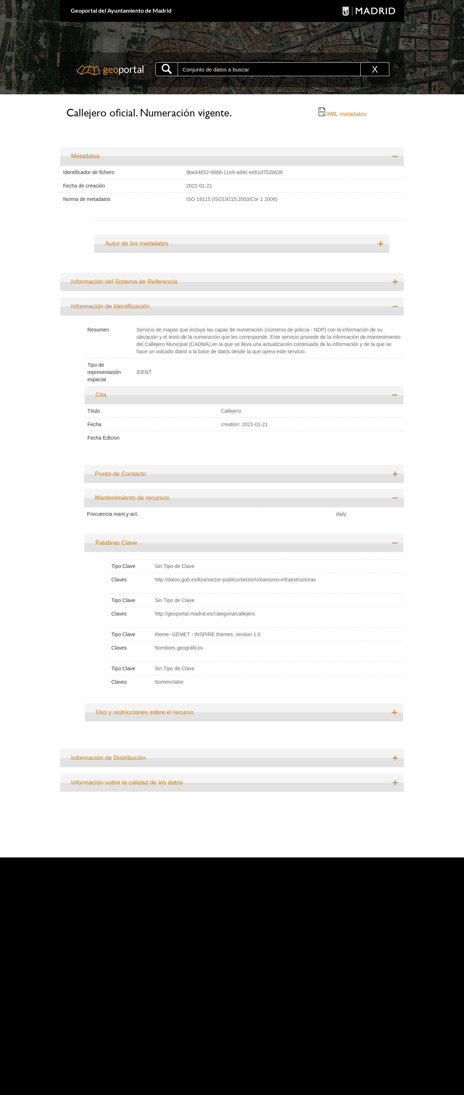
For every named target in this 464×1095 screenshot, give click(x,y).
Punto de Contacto (120, 473)
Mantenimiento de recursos (132, 497)
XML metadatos (342, 114)
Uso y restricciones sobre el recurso (145, 712)
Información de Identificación (110, 306)
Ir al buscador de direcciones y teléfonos (352, 132)
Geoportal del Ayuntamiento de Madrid (121, 10)
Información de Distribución (108, 757)
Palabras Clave (116, 542)
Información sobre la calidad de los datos (127, 782)
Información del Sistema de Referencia (124, 281)
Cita (100, 394)
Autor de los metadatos (137, 243)
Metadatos (85, 156)
